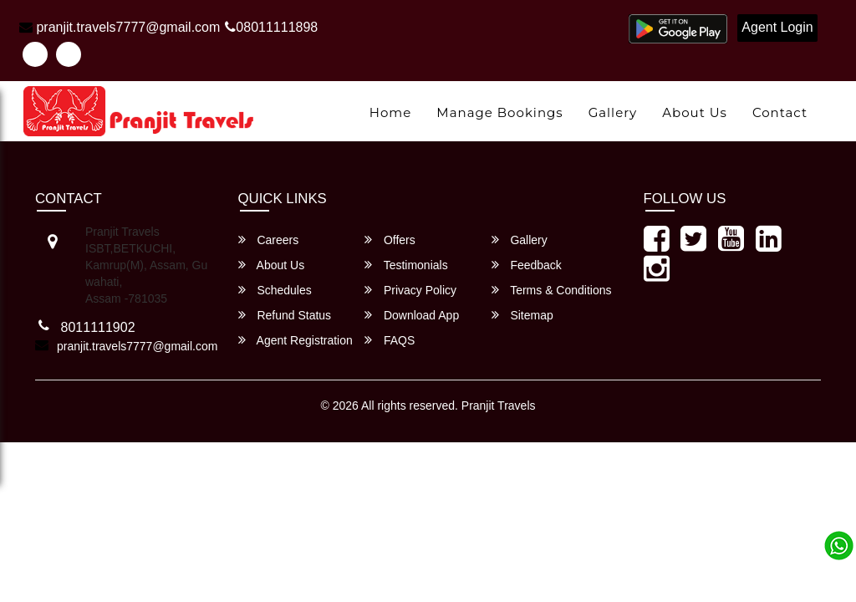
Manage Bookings (499, 112)
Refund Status (285, 315)
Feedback (527, 265)
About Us (694, 112)
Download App (411, 315)
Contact (780, 112)
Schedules (275, 290)
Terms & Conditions (552, 290)
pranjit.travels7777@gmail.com (119, 27)
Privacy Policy (410, 290)
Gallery (613, 112)
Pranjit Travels (498, 405)
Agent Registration (295, 340)
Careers (268, 239)
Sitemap (522, 315)
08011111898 (271, 27)
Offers (389, 239)
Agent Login (777, 27)
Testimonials (406, 265)
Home (390, 112)
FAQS (389, 340)
